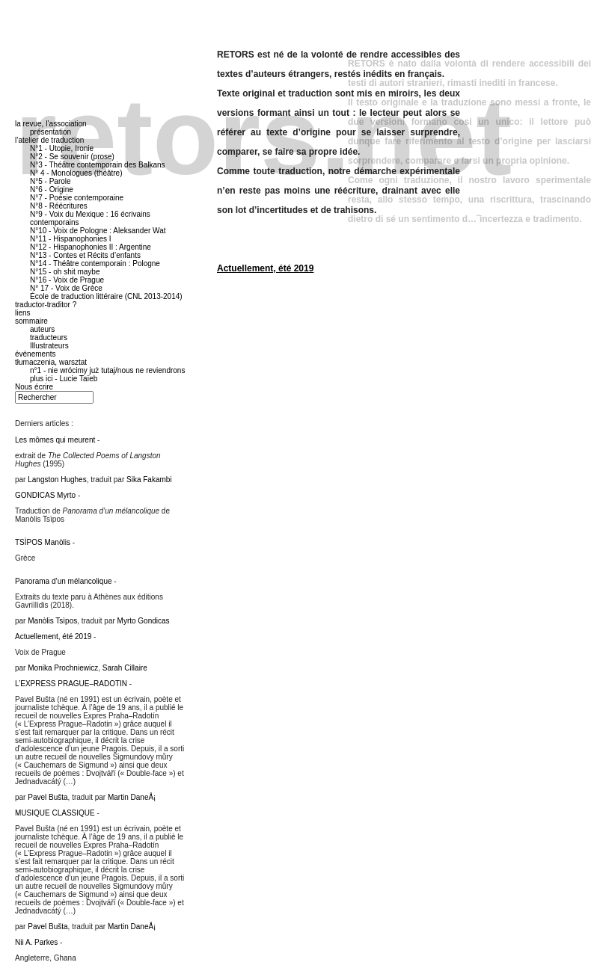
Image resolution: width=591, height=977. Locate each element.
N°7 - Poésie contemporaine (76, 198)
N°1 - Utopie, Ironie (62, 148)
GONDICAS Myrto (45, 495)
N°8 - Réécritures (59, 206)
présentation (50, 132)
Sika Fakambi (149, 479)
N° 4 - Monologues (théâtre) (76, 173)
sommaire (31, 321)
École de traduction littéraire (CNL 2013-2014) (106, 296)
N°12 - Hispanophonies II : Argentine (90, 247)
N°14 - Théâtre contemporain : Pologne (95, 263)
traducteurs (48, 337)
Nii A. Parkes (36, 942)
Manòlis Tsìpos (52, 621)
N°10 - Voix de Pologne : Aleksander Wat (98, 230)
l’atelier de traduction (49, 140)
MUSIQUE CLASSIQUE (55, 813)
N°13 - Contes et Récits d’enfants (85, 255)
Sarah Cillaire (124, 668)
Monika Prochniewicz (63, 668)
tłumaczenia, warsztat (51, 362)
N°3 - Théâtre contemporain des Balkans (97, 165)
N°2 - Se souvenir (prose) (72, 156)
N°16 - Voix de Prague (67, 280)
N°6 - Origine (51, 189)
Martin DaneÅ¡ (132, 797)
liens (23, 313)
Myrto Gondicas (143, 621)
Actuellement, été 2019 (265, 268)
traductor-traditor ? (45, 305)
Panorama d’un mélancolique (63, 581)
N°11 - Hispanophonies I (70, 239)
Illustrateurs (49, 346)
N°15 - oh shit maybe (65, 272)
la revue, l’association (51, 124)
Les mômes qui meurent (55, 440)
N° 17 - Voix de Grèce (66, 288)
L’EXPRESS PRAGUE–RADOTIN (71, 683)
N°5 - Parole (50, 181)
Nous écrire (34, 387)
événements (35, 354)
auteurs (42, 329)
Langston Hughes (57, 479)
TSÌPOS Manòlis (42, 542)
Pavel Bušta (47, 797)
